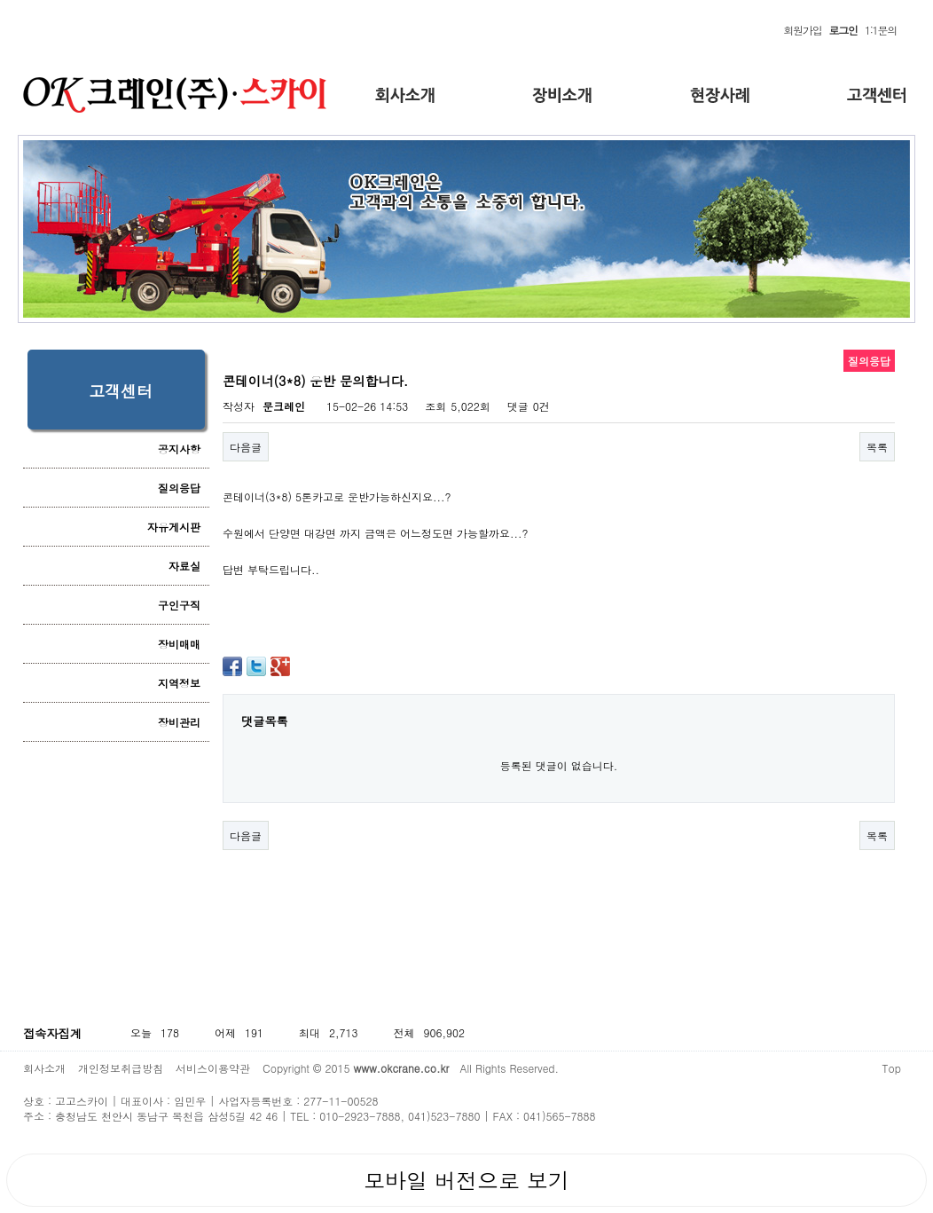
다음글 (246, 446)
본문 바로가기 (0, 18)
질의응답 (179, 487)
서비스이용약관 (213, 1067)
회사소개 (44, 1067)
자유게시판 (173, 526)
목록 (877, 446)
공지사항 (179, 448)
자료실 (184, 565)
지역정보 (179, 682)
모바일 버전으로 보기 (466, 1180)
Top (891, 1067)
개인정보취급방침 (120, 1067)
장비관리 (179, 721)
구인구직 (179, 604)
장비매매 (179, 643)
